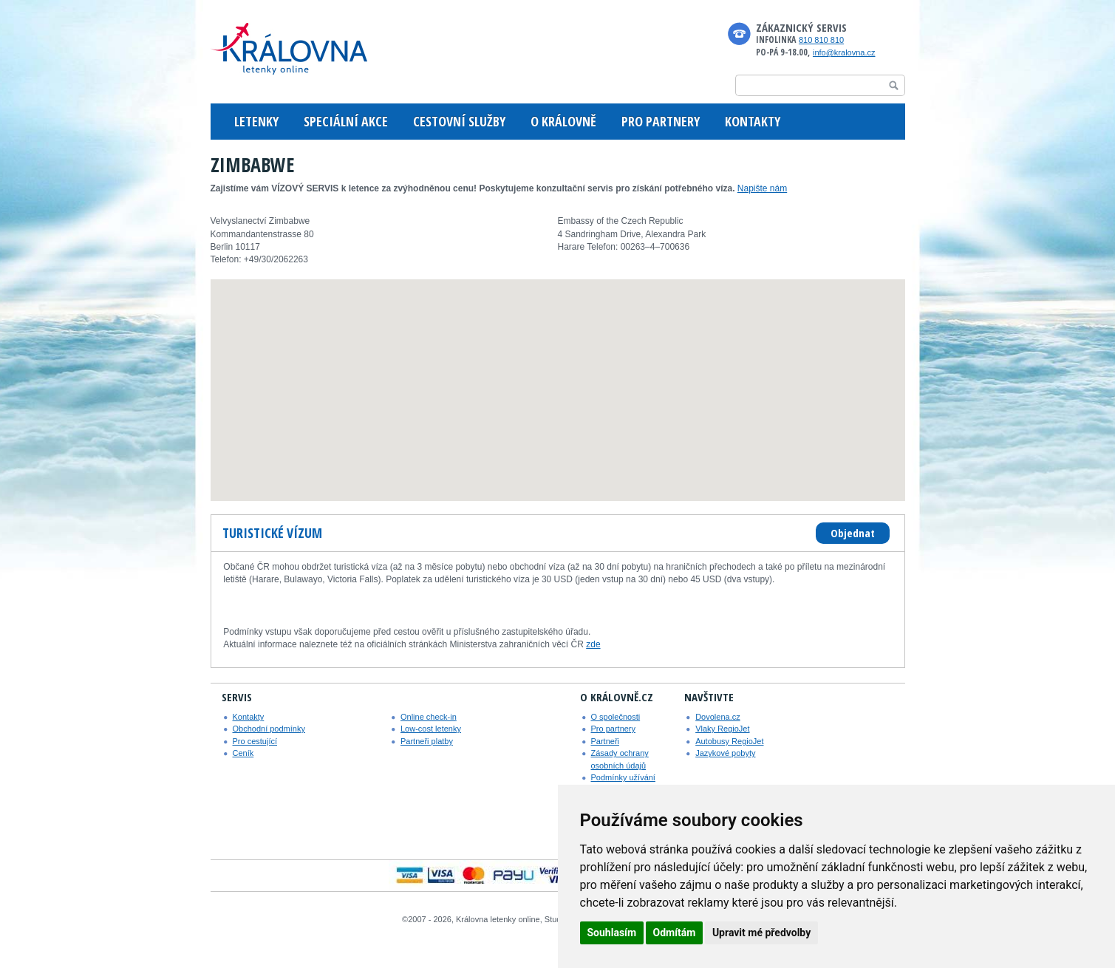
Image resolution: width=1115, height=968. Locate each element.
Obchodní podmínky (269, 728)
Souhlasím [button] (612, 932)
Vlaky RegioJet (722, 728)
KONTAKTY (752, 121)
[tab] (273, 533)
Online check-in (428, 716)
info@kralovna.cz (844, 52)
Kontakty (249, 716)
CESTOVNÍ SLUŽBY (459, 121)
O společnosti (616, 716)
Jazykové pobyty (725, 753)
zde (593, 644)
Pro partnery (613, 728)
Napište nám (762, 188)
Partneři (605, 741)
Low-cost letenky (430, 728)
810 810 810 (821, 39)
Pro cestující (255, 741)
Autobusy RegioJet (729, 741)
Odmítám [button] (674, 932)
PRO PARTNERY (660, 121)
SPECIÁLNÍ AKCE (346, 121)
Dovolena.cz (717, 716)
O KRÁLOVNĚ (563, 121)
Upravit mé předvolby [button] (761, 932)
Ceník (243, 753)
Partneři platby (426, 741)
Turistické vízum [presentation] (272, 533)
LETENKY (256, 121)
